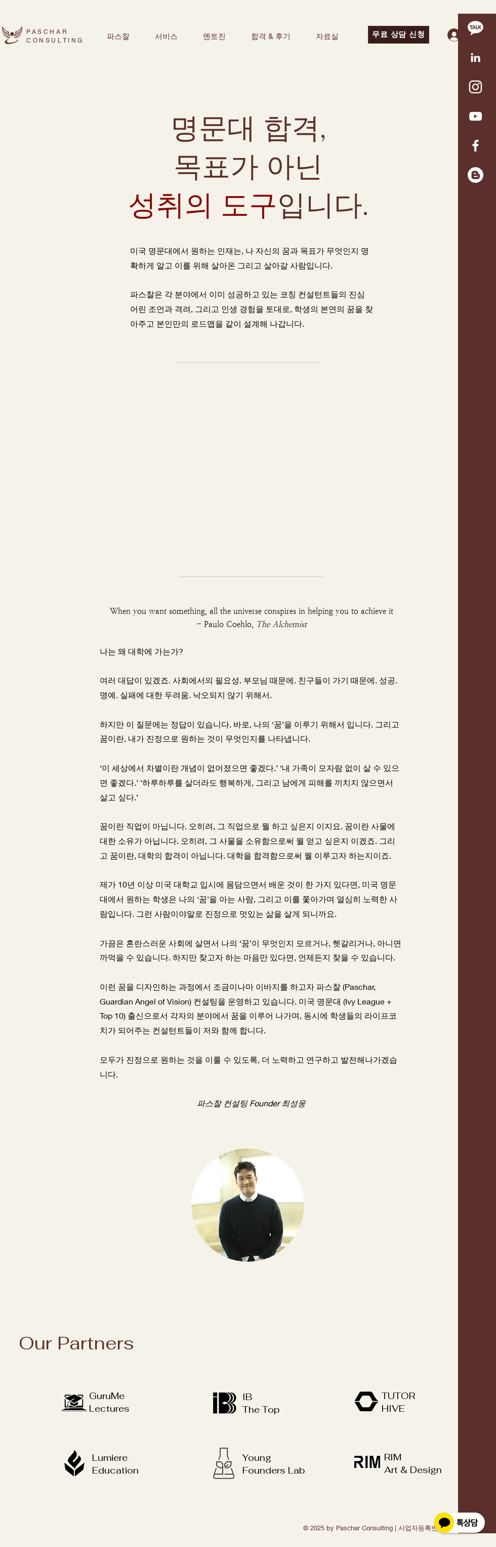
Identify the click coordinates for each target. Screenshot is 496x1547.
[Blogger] (475, 175)
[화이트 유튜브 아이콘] (475, 116)
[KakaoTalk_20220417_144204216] (475, 87)
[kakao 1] (475, 28)
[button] (118, 36)
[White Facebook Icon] (475, 145)
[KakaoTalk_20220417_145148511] (475, 57)
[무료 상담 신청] (398, 35)
